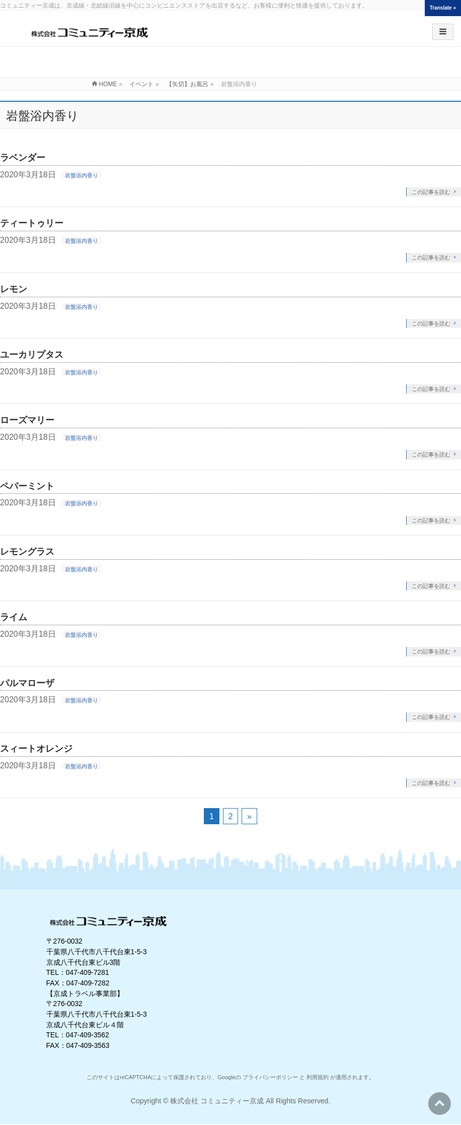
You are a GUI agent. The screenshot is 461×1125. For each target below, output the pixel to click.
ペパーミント (27, 486)
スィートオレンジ (36, 748)
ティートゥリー (31, 223)
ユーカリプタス (31, 354)
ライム (13, 617)
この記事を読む (431, 192)
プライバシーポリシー (270, 1077)
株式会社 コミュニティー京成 (217, 1101)
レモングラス (27, 551)
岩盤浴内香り (81, 175)
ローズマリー (27, 420)
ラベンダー (22, 157)
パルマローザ (27, 683)
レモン (13, 289)
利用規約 (317, 1077)
